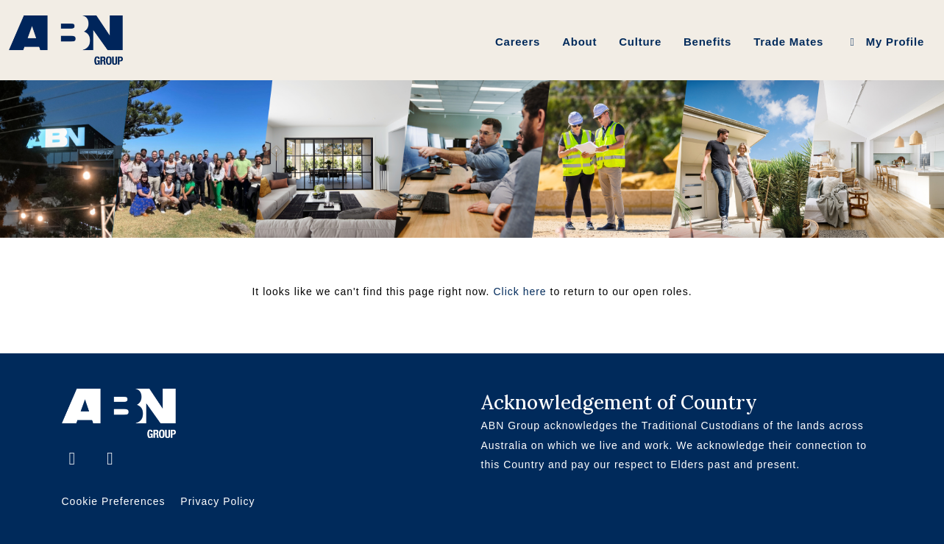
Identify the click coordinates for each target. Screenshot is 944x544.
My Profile (884, 41)
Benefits (707, 41)
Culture (640, 41)
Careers (517, 41)
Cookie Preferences (114, 501)
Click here (519, 291)
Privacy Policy (217, 501)
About (579, 41)
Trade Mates (788, 41)
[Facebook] (75, 460)
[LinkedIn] (110, 460)
